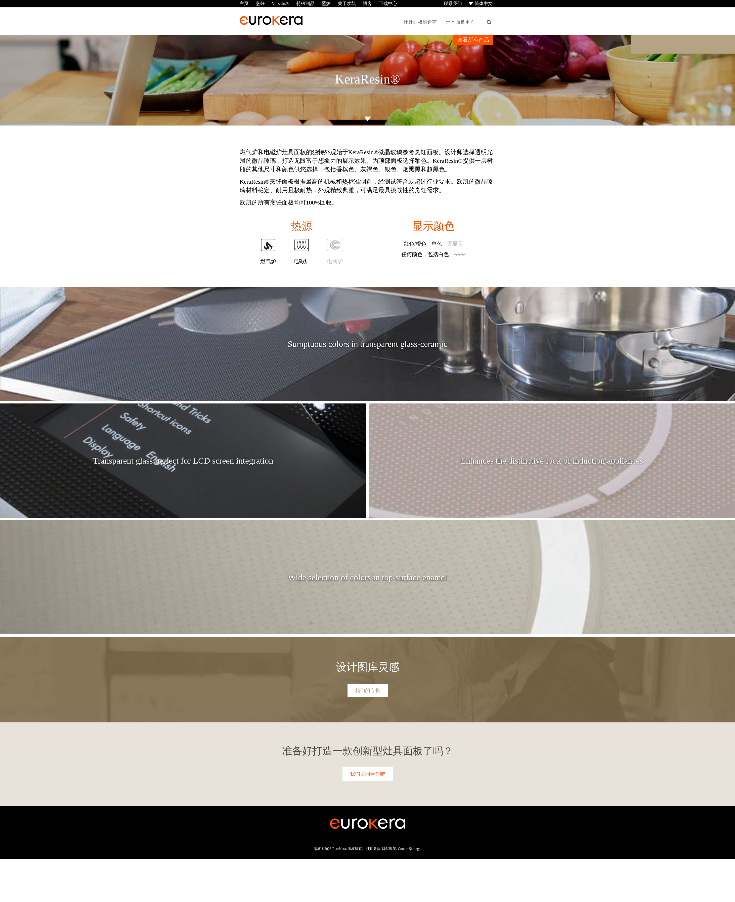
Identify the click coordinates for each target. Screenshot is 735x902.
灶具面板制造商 (420, 22)
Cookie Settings (409, 849)
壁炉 (326, 3)
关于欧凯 (347, 3)
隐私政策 (389, 849)
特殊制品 (305, 3)
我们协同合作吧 (367, 774)
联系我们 (452, 3)
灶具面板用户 (460, 22)
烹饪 (260, 3)
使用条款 (373, 849)
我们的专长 (367, 690)
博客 (367, 3)
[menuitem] (481, 3)
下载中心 (388, 3)
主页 (244, 3)
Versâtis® (280, 3)
